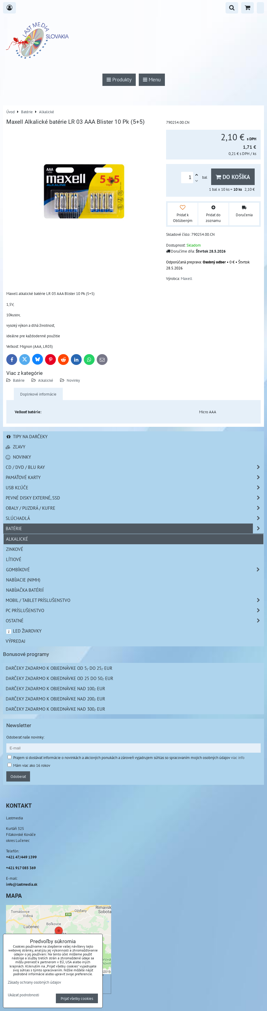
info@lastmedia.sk (21, 884)
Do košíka (233, 177)
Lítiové (13, 559)
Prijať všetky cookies (77, 998)
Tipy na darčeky (26, 436)
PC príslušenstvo (135, 610)
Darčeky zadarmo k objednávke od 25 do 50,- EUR (59, 678)
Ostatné (135, 621)
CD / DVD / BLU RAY (135, 467)
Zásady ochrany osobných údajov (34, 982)
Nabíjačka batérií (25, 590)
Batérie (19, 380)
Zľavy (15, 447)
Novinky (73, 380)
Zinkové (14, 549)
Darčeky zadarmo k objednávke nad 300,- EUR (55, 709)
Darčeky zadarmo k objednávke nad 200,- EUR (55, 699)
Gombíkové (134, 570)
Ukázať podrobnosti (23, 995)
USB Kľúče (135, 488)
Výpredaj (15, 641)
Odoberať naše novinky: (25, 737)
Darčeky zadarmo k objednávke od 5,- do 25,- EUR (59, 668)
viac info (237, 757)
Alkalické (45, 380)
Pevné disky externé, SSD (135, 498)
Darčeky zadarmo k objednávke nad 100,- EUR (55, 688)
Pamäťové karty (135, 477)
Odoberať (18, 776)
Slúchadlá (135, 518)
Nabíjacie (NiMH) (23, 580)
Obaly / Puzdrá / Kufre (135, 508)
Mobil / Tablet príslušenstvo (135, 600)
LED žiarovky (23, 631)
